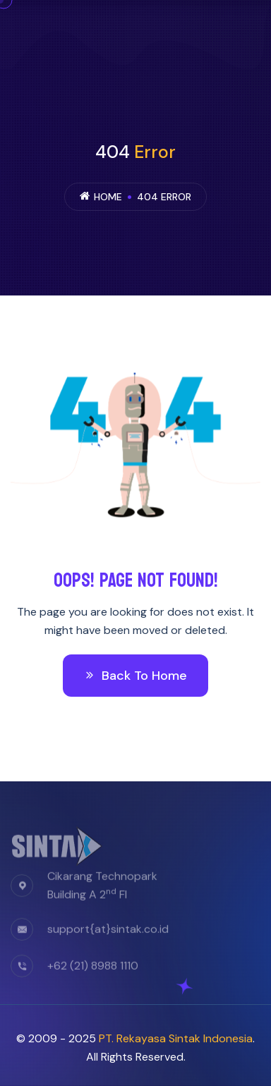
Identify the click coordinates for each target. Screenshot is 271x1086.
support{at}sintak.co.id (108, 933)
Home (108, 196)
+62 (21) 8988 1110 (92, 970)
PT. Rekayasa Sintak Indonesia (176, 1038)
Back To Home (135, 675)
